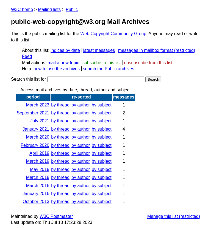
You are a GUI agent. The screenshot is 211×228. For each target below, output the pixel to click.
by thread (60, 105)
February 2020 (35, 145)
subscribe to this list (101, 62)
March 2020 (37, 137)
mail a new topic (63, 62)
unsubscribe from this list (148, 62)
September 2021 (33, 113)
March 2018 (37, 177)
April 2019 (39, 153)
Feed (27, 56)
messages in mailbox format (145, 50)
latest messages (99, 50)
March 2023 (37, 105)
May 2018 (39, 169)
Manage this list (162, 216)
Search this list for (77, 79)
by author (80, 105)
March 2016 (37, 185)
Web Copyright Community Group (113, 33)
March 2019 (37, 161)
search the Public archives (108, 68)
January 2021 (36, 129)
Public (72, 9)
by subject (102, 105)
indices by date (65, 50)
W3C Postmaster (56, 216)
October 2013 (36, 201)
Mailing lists (49, 9)
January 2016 (36, 193)
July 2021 (39, 121)
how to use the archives (57, 68)
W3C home (22, 9)
